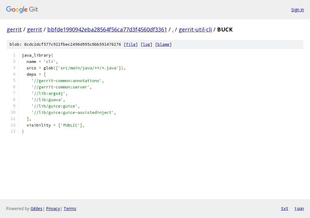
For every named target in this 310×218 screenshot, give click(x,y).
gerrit (14, 29)
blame (163, 44)
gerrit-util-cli (195, 29)
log (146, 44)
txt (284, 208)
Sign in (297, 9)
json (299, 208)
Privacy (53, 208)
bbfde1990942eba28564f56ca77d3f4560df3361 (107, 29)
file (131, 44)
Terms (70, 208)
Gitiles (36, 208)
